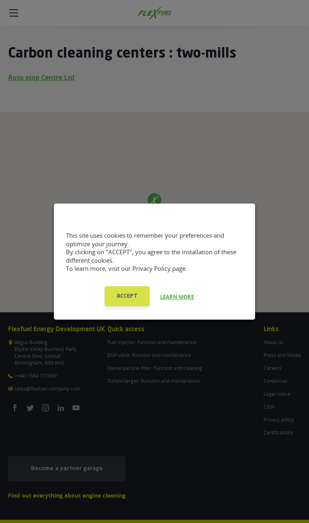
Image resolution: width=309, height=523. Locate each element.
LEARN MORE (177, 297)
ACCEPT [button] (127, 296)
